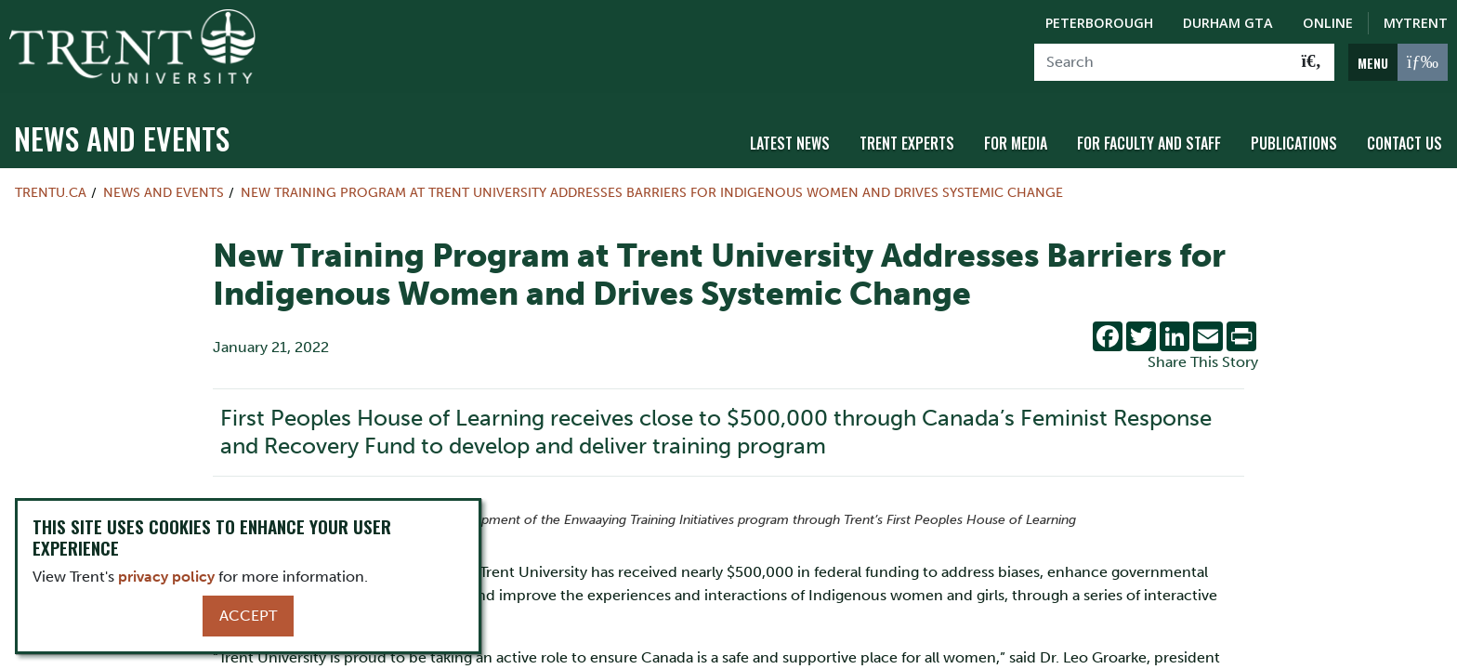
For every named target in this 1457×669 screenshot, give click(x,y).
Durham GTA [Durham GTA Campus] (1228, 23)
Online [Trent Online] (1328, 23)
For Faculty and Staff (1149, 142)
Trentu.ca (50, 191)
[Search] (1162, 62)
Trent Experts (907, 142)
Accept (248, 615)
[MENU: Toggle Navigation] (1398, 62)
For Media (1015, 142)
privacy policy (166, 576)
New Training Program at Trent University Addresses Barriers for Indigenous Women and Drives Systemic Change (652, 191)
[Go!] (1311, 62)
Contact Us (1404, 142)
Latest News (790, 142)
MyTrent (1416, 23)
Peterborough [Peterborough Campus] (1099, 23)
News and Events (122, 137)
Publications (1294, 142)
